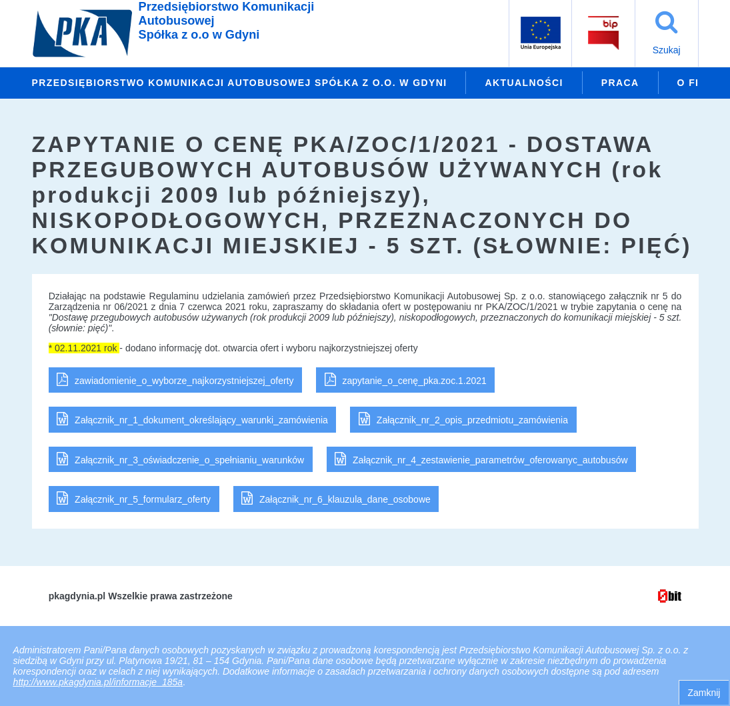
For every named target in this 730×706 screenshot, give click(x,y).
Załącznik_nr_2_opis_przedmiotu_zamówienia (472, 420)
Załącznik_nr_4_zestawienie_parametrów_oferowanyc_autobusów (490, 460)
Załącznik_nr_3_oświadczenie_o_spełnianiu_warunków (189, 460)
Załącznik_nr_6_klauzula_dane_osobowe (345, 499)
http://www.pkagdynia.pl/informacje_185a (98, 682)
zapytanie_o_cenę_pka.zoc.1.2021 (414, 380)
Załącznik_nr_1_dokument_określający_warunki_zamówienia (201, 420)
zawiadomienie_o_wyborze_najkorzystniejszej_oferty (184, 380)
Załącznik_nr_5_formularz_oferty (143, 499)
